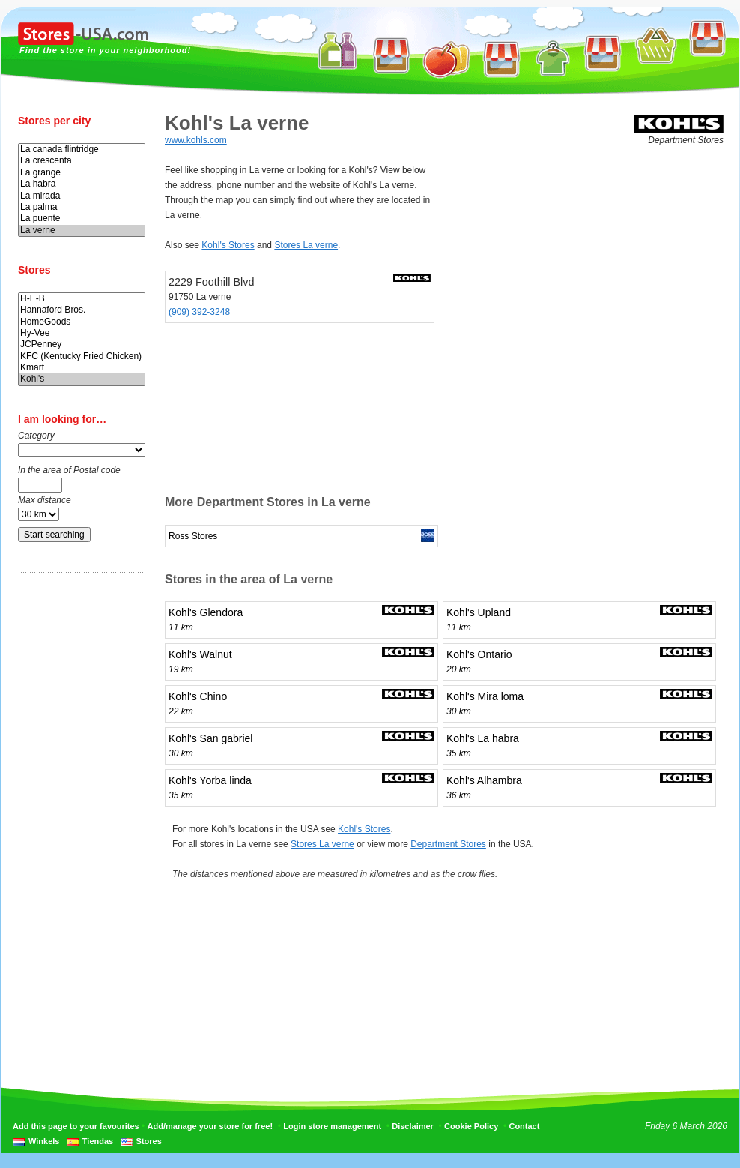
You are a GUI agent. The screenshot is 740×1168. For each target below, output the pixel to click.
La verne (82, 230)
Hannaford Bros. (82, 310)
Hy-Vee (82, 333)
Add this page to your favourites (76, 1126)
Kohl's (82, 379)
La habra (82, 184)
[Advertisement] (78, 819)
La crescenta (82, 160)
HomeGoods (82, 322)
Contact (524, 1126)
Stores (149, 1141)
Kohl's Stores (227, 245)
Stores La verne (306, 245)
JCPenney (82, 344)
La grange (82, 172)
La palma (82, 207)
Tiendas (97, 1141)
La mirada (82, 196)
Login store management (332, 1126)
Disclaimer (413, 1126)
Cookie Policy (471, 1126)
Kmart (82, 367)
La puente (82, 218)
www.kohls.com (196, 140)
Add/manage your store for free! (210, 1126)
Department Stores (448, 844)
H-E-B (82, 298)
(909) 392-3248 (199, 312)
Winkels (43, 1141)
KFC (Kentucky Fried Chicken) (82, 356)
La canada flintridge (82, 149)
